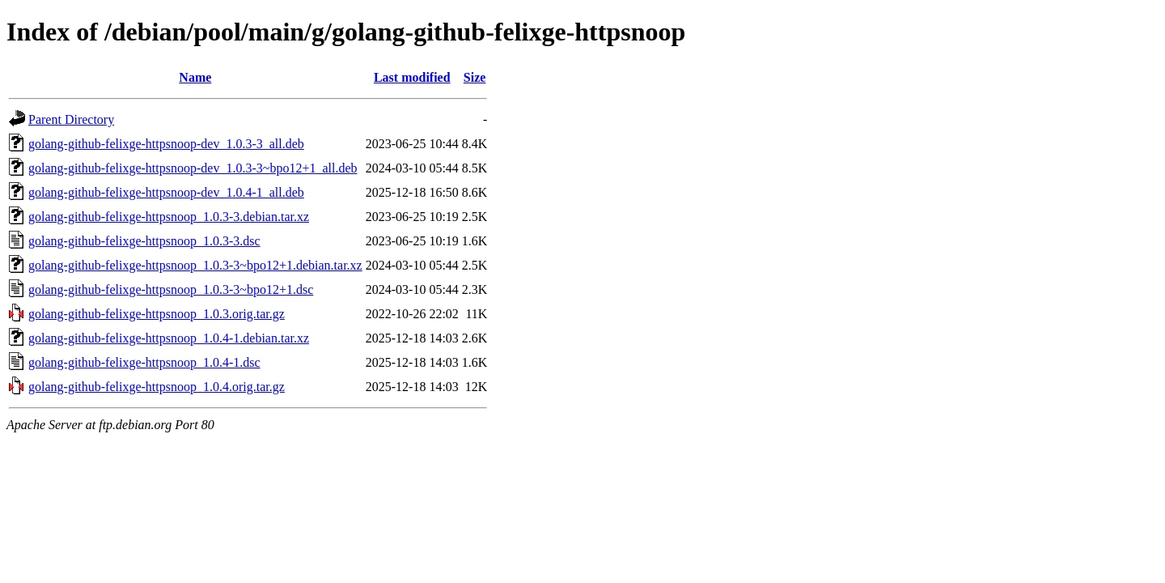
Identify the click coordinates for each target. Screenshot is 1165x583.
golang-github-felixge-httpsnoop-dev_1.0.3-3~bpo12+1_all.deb (193, 168)
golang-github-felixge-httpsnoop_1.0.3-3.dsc (144, 241)
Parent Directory (71, 119)
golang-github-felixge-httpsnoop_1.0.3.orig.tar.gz (156, 314)
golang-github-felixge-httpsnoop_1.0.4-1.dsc (144, 362)
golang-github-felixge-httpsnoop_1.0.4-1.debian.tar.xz (168, 338)
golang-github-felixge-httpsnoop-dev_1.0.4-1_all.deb (166, 192)
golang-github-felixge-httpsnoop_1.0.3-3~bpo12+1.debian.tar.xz (195, 265)
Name (195, 77)
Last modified (412, 77)
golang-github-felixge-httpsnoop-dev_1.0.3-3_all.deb (166, 144)
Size (475, 77)
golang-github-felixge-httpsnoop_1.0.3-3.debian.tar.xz (168, 216)
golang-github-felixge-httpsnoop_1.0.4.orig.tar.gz (156, 387)
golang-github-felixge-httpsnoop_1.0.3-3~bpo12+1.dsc (170, 289)
